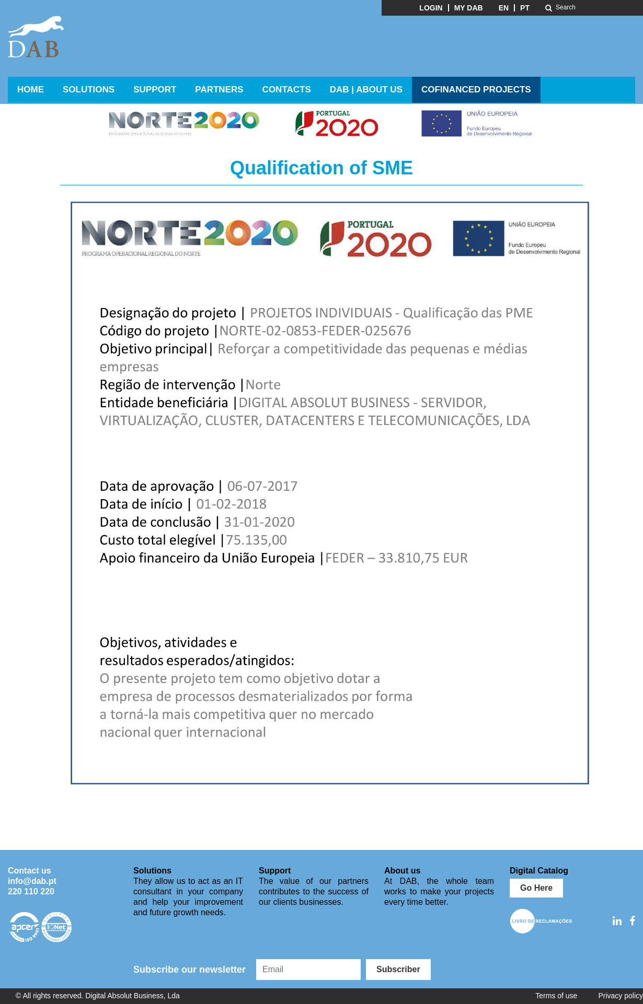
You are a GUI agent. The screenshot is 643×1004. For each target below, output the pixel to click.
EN (504, 8)
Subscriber (398, 969)
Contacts (286, 90)
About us (402, 870)
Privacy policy (620, 995)
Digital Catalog (539, 870)
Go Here (536, 887)
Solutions (88, 90)
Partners (219, 90)
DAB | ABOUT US (366, 90)
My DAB (468, 8)
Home (30, 90)
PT (525, 8)
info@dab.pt (32, 881)
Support (154, 90)
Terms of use (556, 995)
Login (430, 8)
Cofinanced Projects (476, 90)
